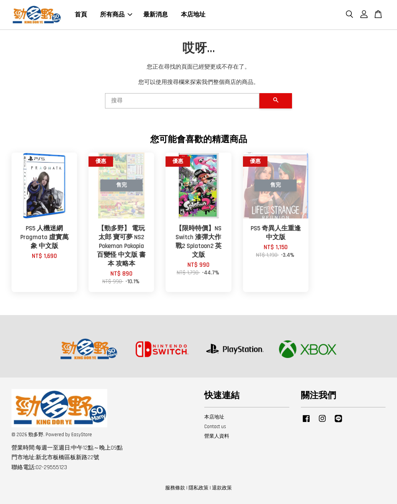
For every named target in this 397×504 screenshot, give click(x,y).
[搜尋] (182, 100)
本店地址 (193, 15)
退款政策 (222, 488)
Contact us (215, 427)
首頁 (81, 15)
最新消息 (155, 15)
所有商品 (116, 15)
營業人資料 (216, 436)
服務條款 (175, 488)
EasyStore (81, 435)
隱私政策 (198, 488)
